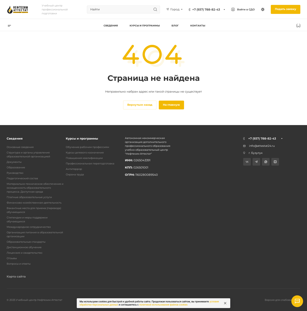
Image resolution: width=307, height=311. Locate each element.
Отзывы (12, 258)
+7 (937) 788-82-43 (206, 9)
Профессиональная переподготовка (90, 163)
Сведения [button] (111, 25)
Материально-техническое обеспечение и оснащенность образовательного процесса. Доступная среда (35, 187)
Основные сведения (20, 147)
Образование (16, 167)
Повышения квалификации (84, 158)
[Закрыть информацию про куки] (225, 303)
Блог (175, 25)
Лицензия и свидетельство (24, 252)
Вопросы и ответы (19, 263)
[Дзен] (275, 162)
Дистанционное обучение (24, 247)
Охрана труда (75, 174)
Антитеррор (74, 168)
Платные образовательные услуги (29, 197)
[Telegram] (256, 162)
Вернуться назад (139, 104)
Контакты (197, 25)
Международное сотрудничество (29, 226)
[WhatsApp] (266, 162)
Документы (14, 161)
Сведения (15, 138)
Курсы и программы (82, 138)
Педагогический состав (22, 178)
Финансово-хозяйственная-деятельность (34, 202)
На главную (171, 104)
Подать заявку (285, 9)
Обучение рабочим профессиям (87, 147)
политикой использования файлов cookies (163, 304)
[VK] (247, 162)
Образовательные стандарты (26, 241)
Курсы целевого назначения (85, 152)
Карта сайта (16, 276)
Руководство (15, 172)
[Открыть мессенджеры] (297, 301)
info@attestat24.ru (259, 146)
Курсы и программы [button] (145, 25)
